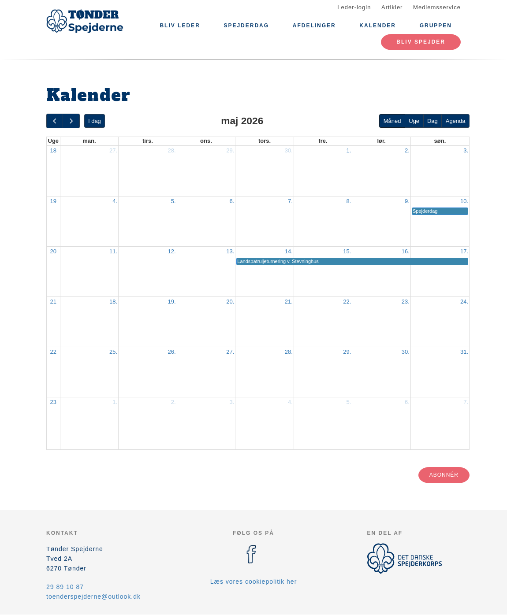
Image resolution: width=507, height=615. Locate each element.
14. (289, 251)
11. (113, 251)
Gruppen (436, 25)
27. (113, 150)
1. (349, 150)
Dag (432, 121)
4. (114, 201)
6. (231, 201)
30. (289, 150)
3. (465, 150)
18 (53, 150)
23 (53, 402)
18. (113, 301)
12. (172, 251)
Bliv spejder (420, 42)
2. (407, 150)
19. (172, 301)
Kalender (377, 25)
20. (230, 301)
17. (464, 251)
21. (289, 301)
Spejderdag (246, 25)
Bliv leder (180, 25)
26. (172, 351)
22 (53, 351)
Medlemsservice (437, 7)
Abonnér (444, 475)
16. (406, 251)
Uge (414, 121)
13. (230, 251)
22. (347, 301)
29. (230, 150)
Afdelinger (314, 25)
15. (347, 251)
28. (172, 150)
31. (464, 351)
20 (53, 251)
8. (349, 201)
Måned (392, 121)
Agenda (456, 121)
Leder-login (354, 7)
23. (406, 301)
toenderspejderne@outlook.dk (93, 596)
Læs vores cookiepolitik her (253, 581)
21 (53, 301)
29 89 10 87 (65, 586)
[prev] (54, 121)
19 (53, 201)
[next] (71, 121)
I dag (94, 121)
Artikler (392, 7)
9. (407, 201)
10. (464, 201)
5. (173, 201)
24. (464, 301)
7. (290, 201)
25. (113, 351)
